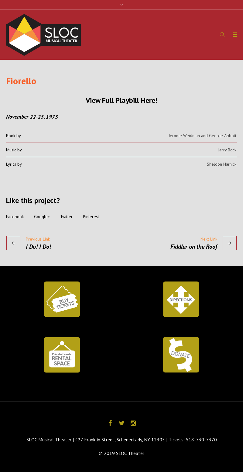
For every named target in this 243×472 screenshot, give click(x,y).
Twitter (66, 216)
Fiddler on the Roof (193, 247)
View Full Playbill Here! (121, 100)
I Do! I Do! (38, 247)
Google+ (42, 216)
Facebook (15, 216)
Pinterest (91, 216)
